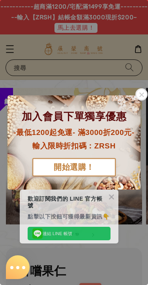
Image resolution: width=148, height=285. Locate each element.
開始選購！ (74, 167)
